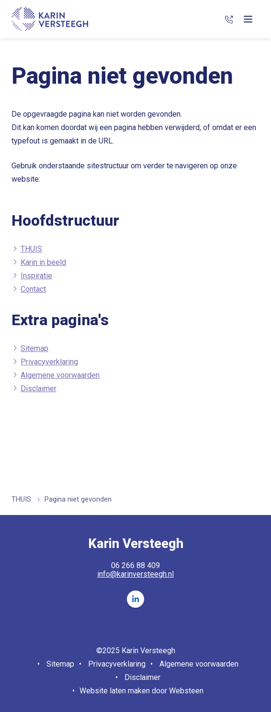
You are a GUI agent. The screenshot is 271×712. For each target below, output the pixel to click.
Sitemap (34, 348)
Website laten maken (114, 690)
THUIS (31, 248)
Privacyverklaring (49, 361)
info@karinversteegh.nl (135, 574)
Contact (33, 289)
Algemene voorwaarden (60, 375)
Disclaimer (38, 388)
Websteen (186, 690)
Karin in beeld (43, 262)
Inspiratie (36, 275)
